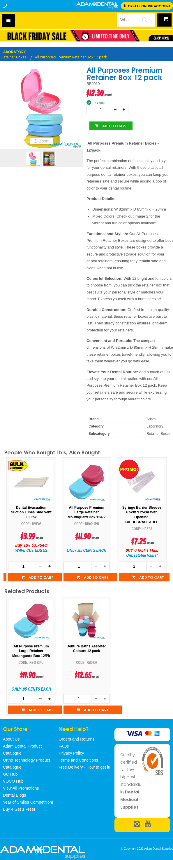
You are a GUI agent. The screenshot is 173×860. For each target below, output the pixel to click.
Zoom (44, 141)
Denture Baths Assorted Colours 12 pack (87, 648)
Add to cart (114, 125)
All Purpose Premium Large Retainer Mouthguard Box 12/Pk (142, 512)
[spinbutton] (100, 109)
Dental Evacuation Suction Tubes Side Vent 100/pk (86, 512)
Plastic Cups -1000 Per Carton (31, 510)
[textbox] (125, 19)
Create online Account (149, 5)
